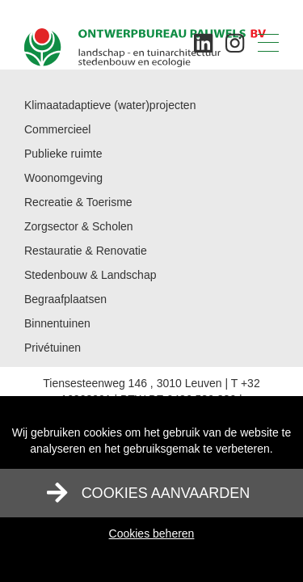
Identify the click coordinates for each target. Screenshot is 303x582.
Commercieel (57, 129)
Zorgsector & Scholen (78, 226)
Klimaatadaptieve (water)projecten (110, 105)
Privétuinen (52, 347)
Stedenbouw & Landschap (90, 274)
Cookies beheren (152, 533)
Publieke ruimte (63, 153)
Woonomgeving (63, 177)
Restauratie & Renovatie (85, 250)
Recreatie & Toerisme (78, 202)
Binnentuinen (57, 323)
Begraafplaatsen (65, 299)
